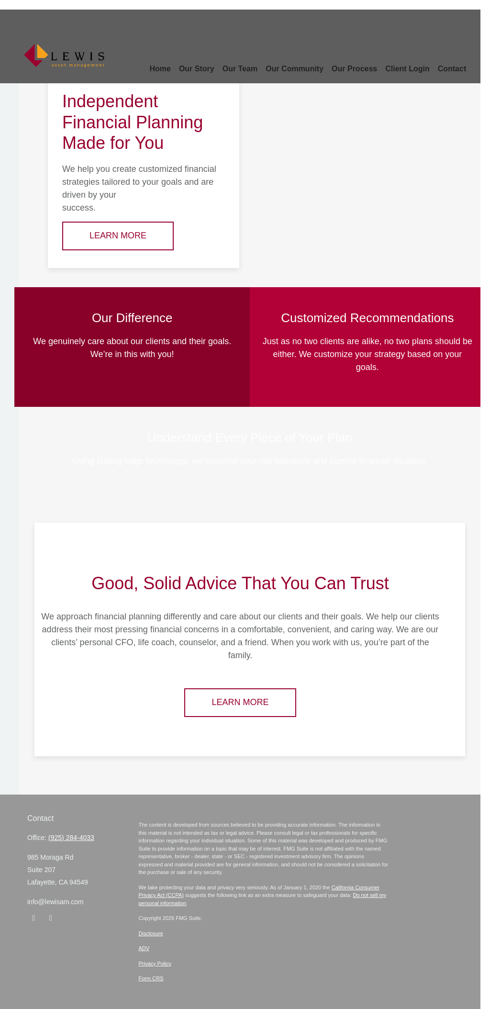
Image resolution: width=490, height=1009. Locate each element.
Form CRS (151, 978)
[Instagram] (50, 918)
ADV (144, 948)
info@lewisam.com (55, 902)
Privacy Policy (155, 963)
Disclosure (151, 933)
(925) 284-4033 (71, 837)
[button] (187, 53)
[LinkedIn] (33, 918)
